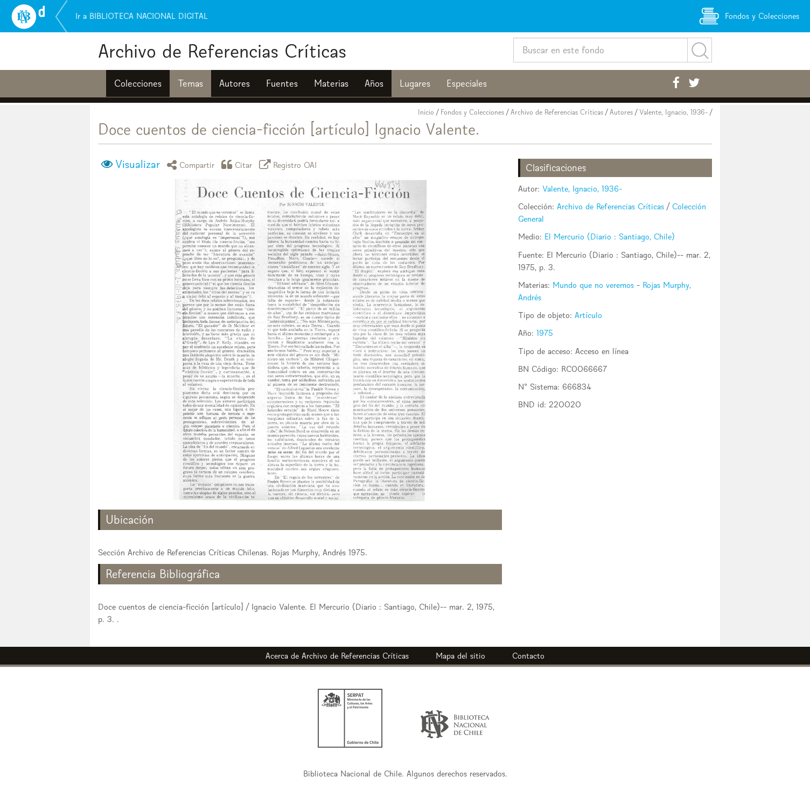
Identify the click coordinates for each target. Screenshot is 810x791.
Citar (238, 164)
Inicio (426, 112)
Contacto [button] (528, 656)
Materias (331, 83)
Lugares (415, 83)
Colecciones (138, 83)
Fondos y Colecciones (472, 112)
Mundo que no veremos (593, 285)
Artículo (588, 315)
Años (374, 83)
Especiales (466, 83)
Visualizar (137, 164)
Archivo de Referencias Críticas (222, 51)
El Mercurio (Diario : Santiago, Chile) (609, 236)
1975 (544, 333)
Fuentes (282, 83)
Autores (234, 83)
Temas (190, 83)
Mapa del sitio (460, 656)
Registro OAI (289, 164)
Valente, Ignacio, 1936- (673, 112)
